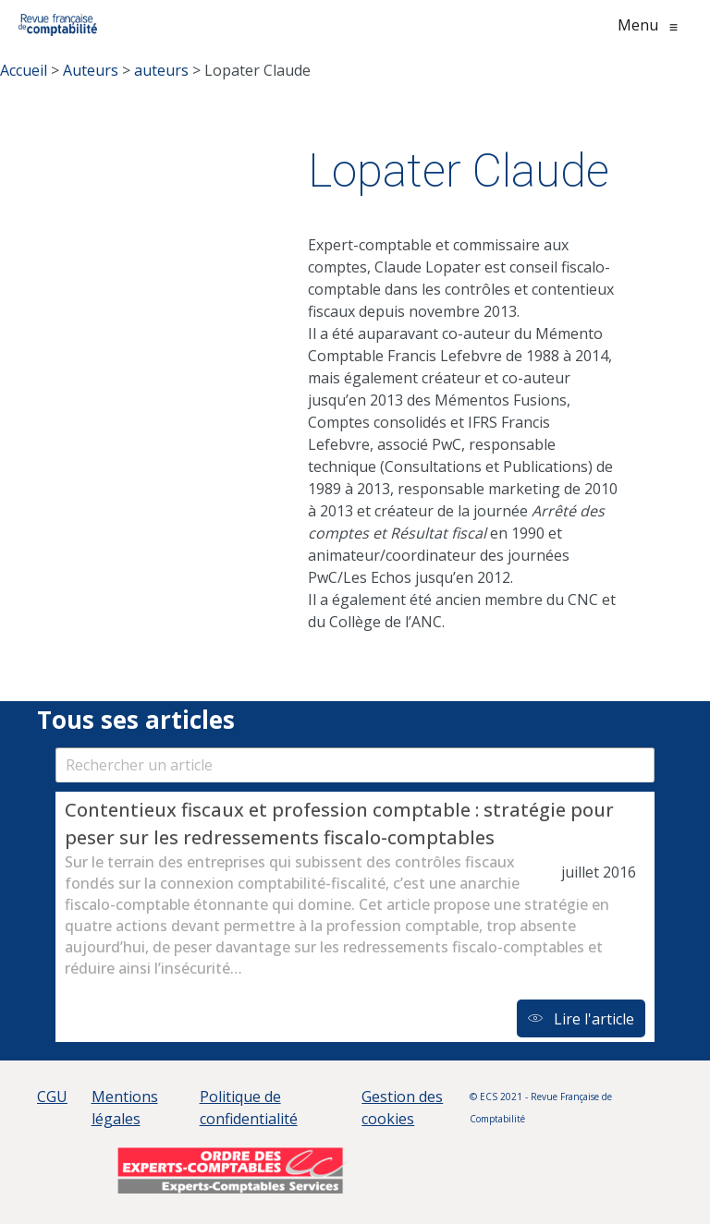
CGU (52, 1096)
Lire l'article (581, 1019)
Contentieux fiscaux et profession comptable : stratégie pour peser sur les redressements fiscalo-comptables (339, 823)
